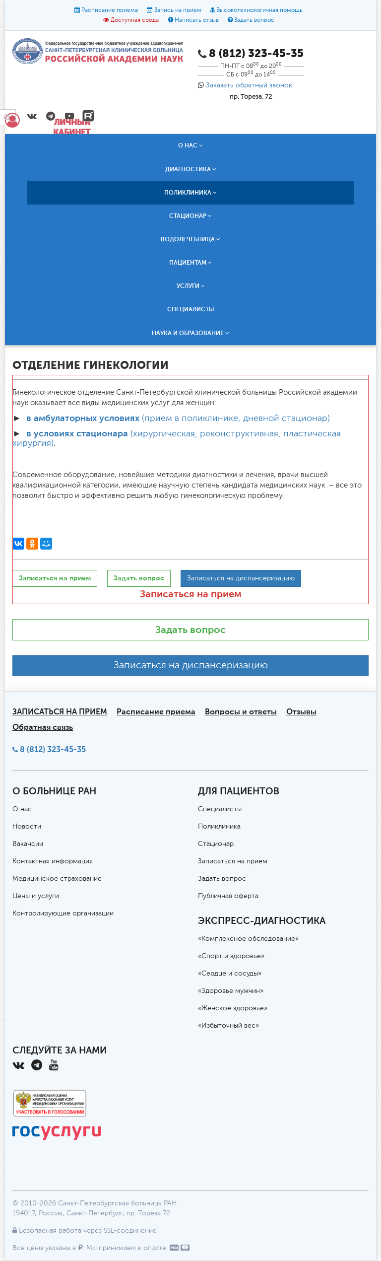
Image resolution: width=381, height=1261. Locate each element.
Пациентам (190, 262)
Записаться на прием (191, 594)
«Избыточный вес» (228, 1025)
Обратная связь (42, 727)
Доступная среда (135, 20)
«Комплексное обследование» (248, 938)
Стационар (190, 215)
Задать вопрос (254, 20)
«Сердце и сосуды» (229, 973)
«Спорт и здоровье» (231, 956)
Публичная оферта (228, 896)
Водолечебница (190, 239)
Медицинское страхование (57, 878)
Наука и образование (190, 333)
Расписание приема (109, 10)
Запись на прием (177, 10)
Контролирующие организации (63, 913)
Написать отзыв (197, 20)
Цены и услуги (35, 896)
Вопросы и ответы (241, 711)
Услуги (191, 285)
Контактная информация (52, 861)
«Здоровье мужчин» (230, 990)
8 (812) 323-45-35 (53, 749)
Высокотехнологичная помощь (259, 10)
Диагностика (190, 169)
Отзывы (301, 711)
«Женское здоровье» (232, 1008)
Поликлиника (190, 192)
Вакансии (27, 844)
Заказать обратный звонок (249, 85)
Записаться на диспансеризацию (191, 666)
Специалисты (190, 309)
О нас (190, 145)
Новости (26, 826)
